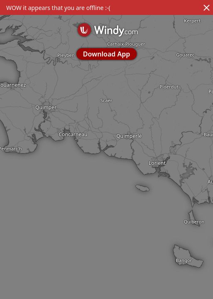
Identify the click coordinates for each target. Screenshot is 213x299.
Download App (106, 54)
